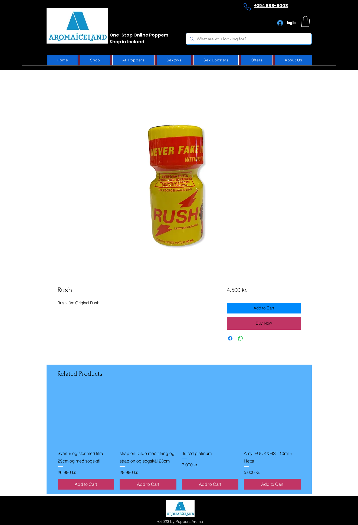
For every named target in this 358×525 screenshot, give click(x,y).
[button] (305, 21)
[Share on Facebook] (230, 338)
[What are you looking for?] (248, 38)
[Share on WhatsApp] (240, 338)
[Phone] (247, 6)
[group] (179, 439)
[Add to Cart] (86, 484)
